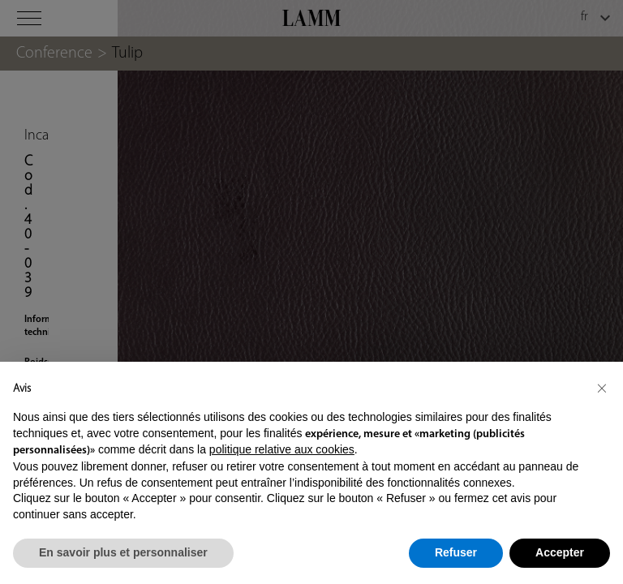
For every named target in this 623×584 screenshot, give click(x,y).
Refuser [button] (456, 552)
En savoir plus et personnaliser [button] (123, 552)
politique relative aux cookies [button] (281, 449)
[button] (602, 388)
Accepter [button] (559, 552)
